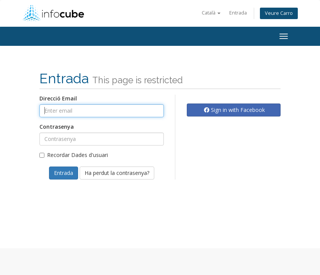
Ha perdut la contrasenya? (117, 172)
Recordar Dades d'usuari (73, 155)
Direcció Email (58, 98)
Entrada (238, 13)
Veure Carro (279, 13)
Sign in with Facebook (234, 109)
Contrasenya (56, 126)
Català (211, 13)
